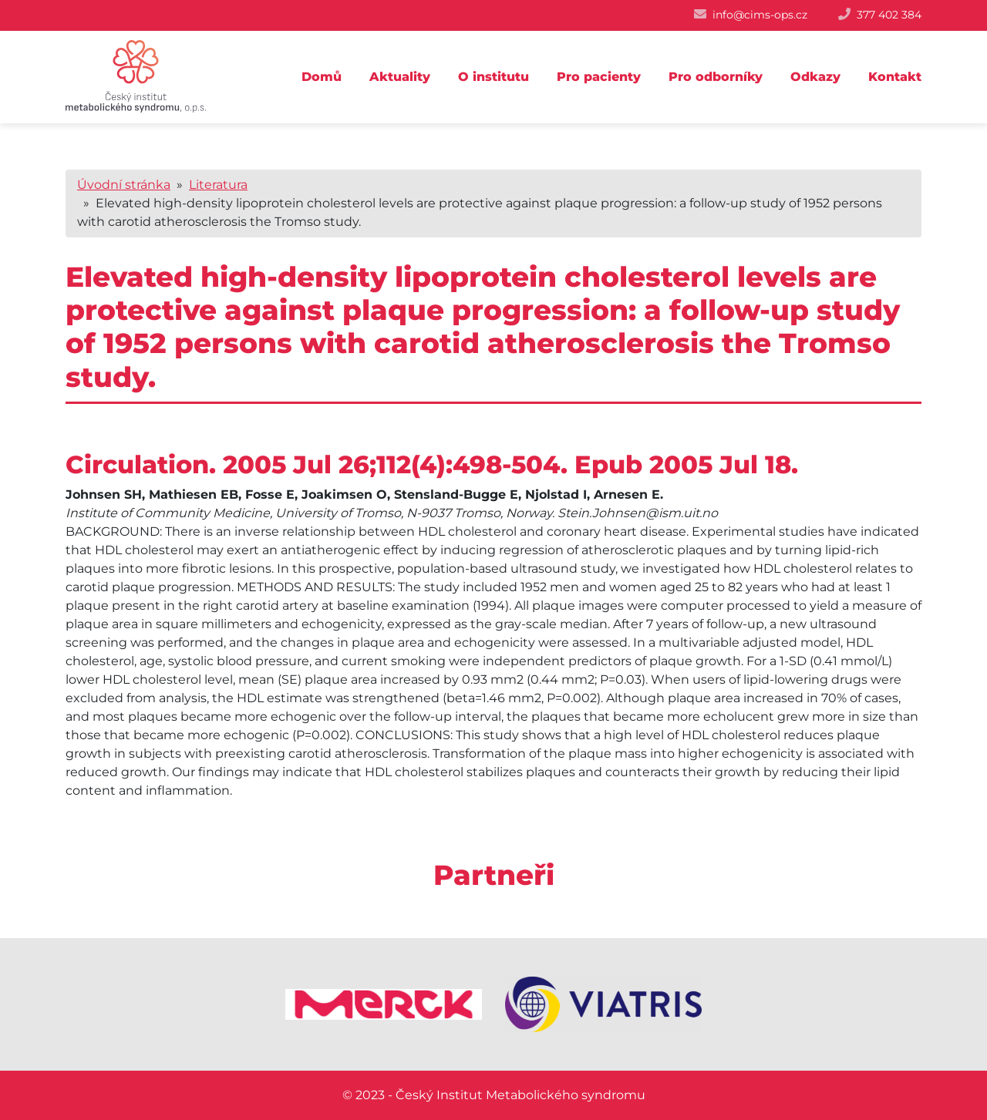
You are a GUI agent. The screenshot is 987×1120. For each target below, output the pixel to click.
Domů (321, 76)
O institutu (493, 76)
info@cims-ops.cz (759, 15)
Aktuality (399, 76)
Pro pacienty (599, 76)
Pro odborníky (716, 76)
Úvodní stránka (123, 184)
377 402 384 (889, 15)
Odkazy (815, 76)
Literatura (218, 184)
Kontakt (894, 76)
